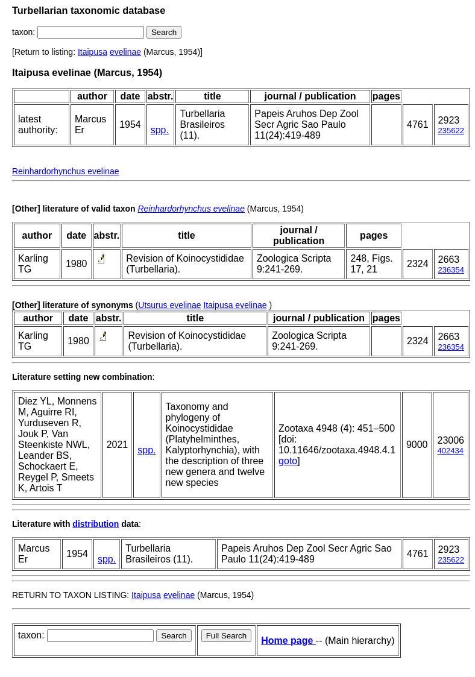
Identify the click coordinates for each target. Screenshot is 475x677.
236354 (451, 269)
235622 (451, 130)
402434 (450, 450)
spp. (160, 130)
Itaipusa (92, 52)
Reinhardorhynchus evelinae (65, 171)
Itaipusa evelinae (234, 305)
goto (287, 461)
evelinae (125, 52)
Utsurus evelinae (169, 305)
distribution (95, 524)
